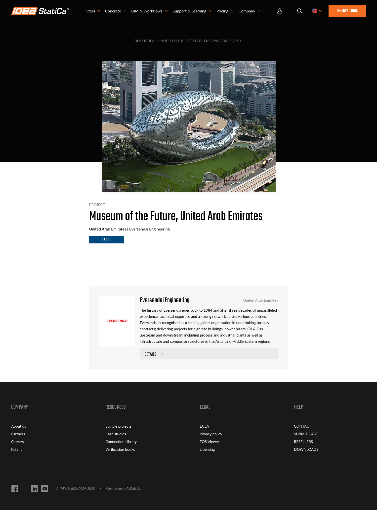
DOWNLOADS (306, 449)
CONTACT (302, 426)
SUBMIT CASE (306, 434)
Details (150, 354)
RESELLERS (303, 441)
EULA (204, 426)
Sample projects (118, 426)
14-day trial (347, 10)
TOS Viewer (209, 441)
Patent (16, 449)
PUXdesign (134, 489)
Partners (18, 434)
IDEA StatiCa (144, 41)
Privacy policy (211, 434)
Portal (280, 11)
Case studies (115, 434)
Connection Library (121, 441)
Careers (17, 441)
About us (18, 426)
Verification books (120, 449)
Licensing (207, 449)
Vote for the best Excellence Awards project (201, 41)
